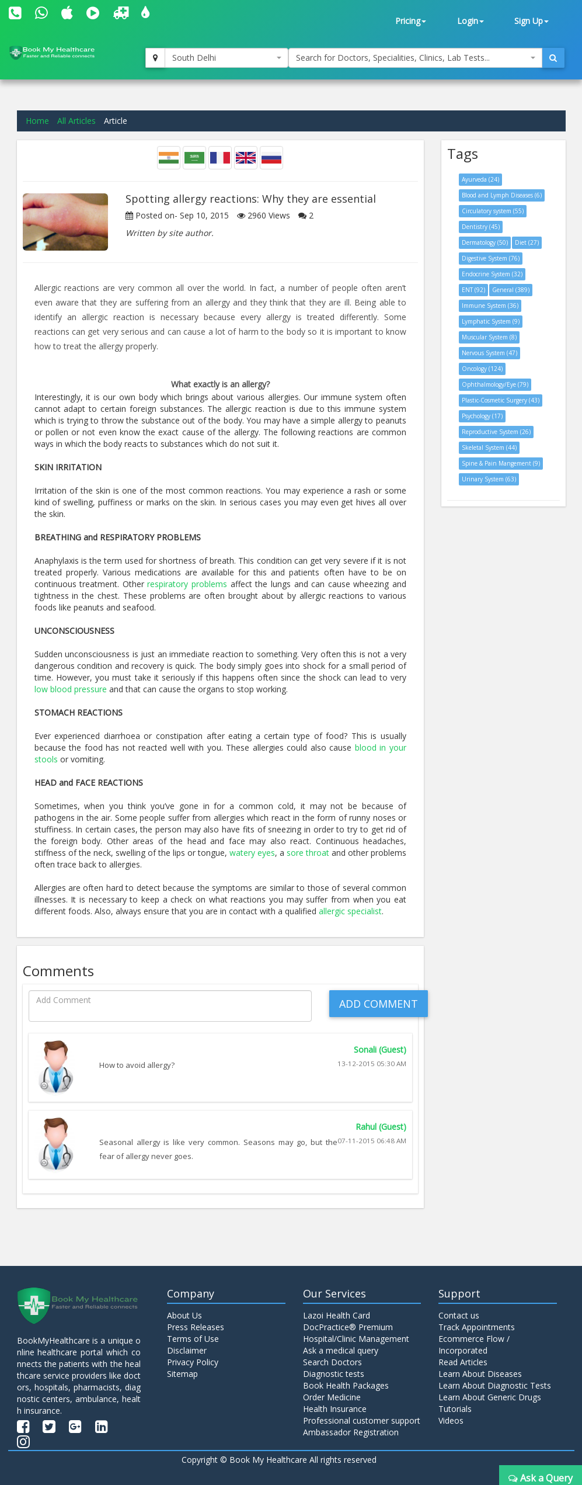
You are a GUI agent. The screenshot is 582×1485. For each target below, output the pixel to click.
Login (470, 20)
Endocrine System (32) (492, 274)
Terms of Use (193, 1338)
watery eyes (252, 852)
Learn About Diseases (480, 1373)
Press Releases (195, 1327)
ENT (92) (473, 290)
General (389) (510, 290)
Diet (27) (527, 242)
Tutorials (455, 1408)
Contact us (458, 1315)
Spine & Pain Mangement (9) (501, 463)
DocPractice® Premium (348, 1327)
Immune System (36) (490, 305)
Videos (450, 1420)
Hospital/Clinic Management (356, 1338)
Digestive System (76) (491, 258)
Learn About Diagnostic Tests (494, 1385)
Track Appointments (476, 1327)
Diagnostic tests (333, 1373)
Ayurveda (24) (480, 179)
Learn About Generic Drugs (489, 1397)
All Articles (76, 120)
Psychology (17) (482, 416)
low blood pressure (70, 689)
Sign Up (531, 20)
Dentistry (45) (481, 227)
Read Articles (462, 1362)
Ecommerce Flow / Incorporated (474, 1344)
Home (37, 120)
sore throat (308, 852)
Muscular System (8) (489, 337)
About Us (184, 1315)
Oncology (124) (482, 369)
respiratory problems (187, 583)
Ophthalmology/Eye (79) (495, 384)
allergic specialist (350, 911)
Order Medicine (332, 1397)
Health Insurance (335, 1408)
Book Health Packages (346, 1385)
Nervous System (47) (489, 353)
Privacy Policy (192, 1362)
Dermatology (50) (485, 242)
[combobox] (226, 58)
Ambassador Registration (351, 1432)
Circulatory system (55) (493, 211)
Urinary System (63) (489, 479)
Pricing (410, 20)
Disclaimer (187, 1350)
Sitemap (182, 1373)
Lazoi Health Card (336, 1315)
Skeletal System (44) (489, 447)
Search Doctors (332, 1362)
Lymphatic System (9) (491, 321)
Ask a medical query (340, 1350)
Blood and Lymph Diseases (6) (502, 195)
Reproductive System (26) (496, 432)
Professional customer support (361, 1420)
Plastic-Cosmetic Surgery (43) (500, 400)
